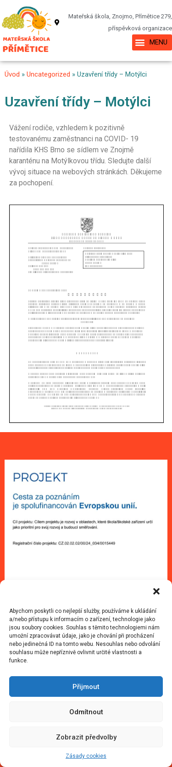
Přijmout (86, 687)
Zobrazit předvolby (86, 737)
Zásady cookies (86, 756)
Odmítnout (86, 712)
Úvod (12, 74)
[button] (157, 592)
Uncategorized (48, 74)
